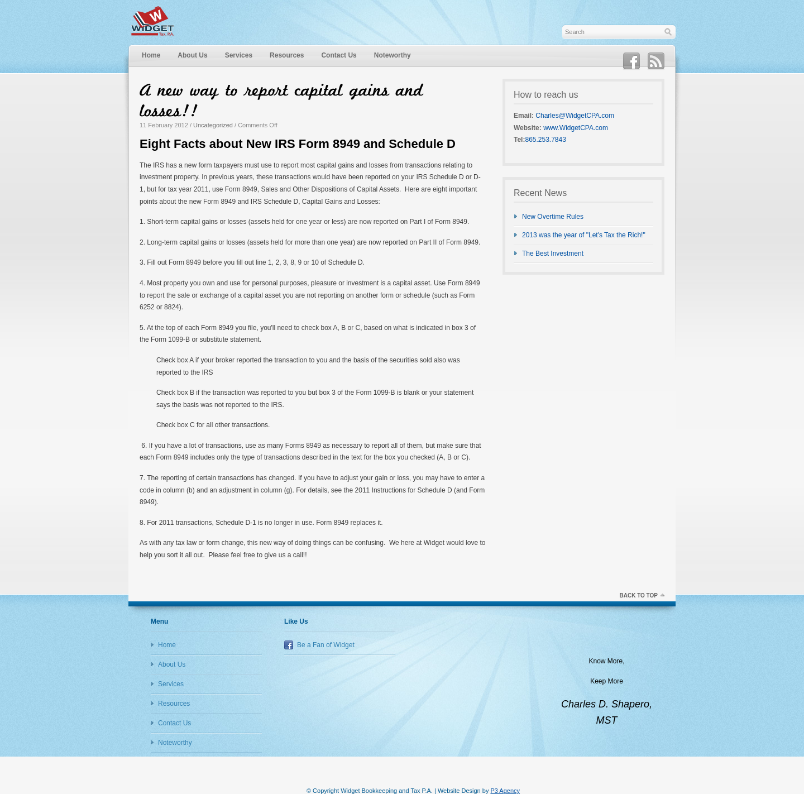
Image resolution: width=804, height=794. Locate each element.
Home (151, 55)
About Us (192, 55)
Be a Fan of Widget (326, 645)
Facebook (631, 61)
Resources (287, 55)
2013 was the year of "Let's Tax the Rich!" (583, 235)
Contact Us (338, 55)
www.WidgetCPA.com (575, 128)
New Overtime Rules (552, 217)
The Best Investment (552, 253)
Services (238, 55)
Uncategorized (213, 125)
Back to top (638, 595)
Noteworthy (392, 55)
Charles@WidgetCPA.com (574, 115)
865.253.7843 (545, 140)
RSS (656, 61)
